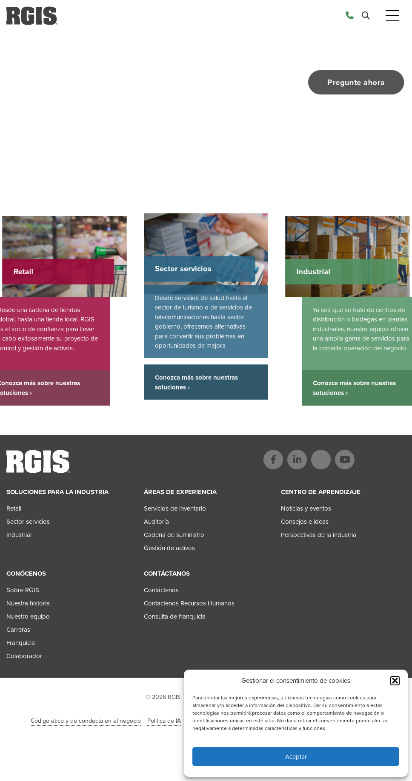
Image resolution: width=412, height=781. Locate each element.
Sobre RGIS (22, 590)
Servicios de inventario (175, 508)
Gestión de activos (169, 548)
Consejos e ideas (305, 521)
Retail (13, 508)
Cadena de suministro (174, 535)
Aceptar (296, 756)
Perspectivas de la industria (318, 535)
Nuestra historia (28, 603)
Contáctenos (161, 590)
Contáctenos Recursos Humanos (189, 603)
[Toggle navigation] (392, 16)
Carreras (18, 629)
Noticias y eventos (306, 508)
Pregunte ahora (354, 82)
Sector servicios (28, 521)
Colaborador (24, 656)
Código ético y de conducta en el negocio (86, 720)
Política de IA (164, 720)
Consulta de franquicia (175, 616)
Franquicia (20, 643)
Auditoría (156, 521)
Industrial (18, 535)
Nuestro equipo (28, 616)
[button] (395, 680)
